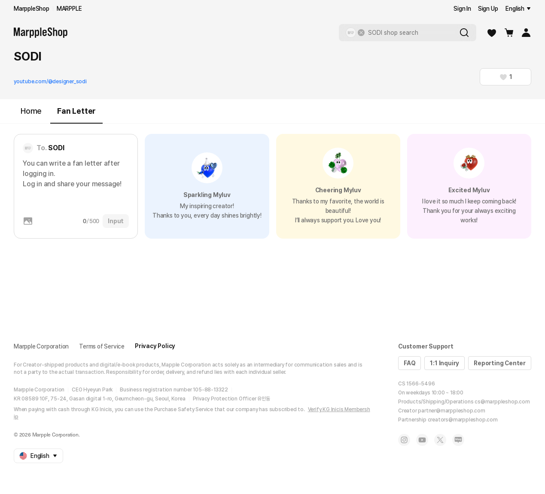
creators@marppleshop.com (463, 420)
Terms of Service (102, 346)
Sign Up (488, 8)
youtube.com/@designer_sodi (50, 82)
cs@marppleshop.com (502, 402)
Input (116, 221)
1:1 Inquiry (444, 363)
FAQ (409, 363)
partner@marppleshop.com (451, 411)
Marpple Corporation (41, 346)
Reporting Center (500, 363)
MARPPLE (69, 8)
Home (31, 110)
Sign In (462, 8)
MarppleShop (31, 8)
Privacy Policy (155, 345)
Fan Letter (76, 114)
